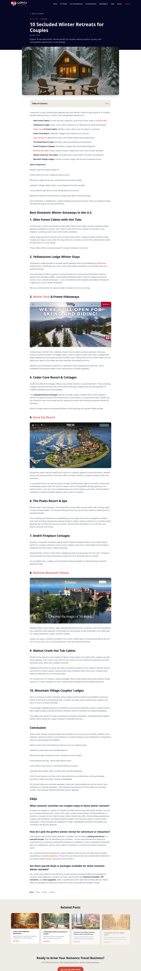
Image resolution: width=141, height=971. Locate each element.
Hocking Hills (101, 123)
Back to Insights (37, 14)
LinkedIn (44, 894)
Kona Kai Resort (40, 140)
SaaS (112, 4)
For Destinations (91, 4)
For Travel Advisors (76, 4)
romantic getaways (50, 858)
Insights (127, 4)
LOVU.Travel (35, 778)
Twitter (38, 894)
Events (119, 4)
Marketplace (104, 4)
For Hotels (63, 4)
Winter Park (38, 131)
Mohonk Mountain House (43, 153)
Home (55, 4)
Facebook (52, 894)
